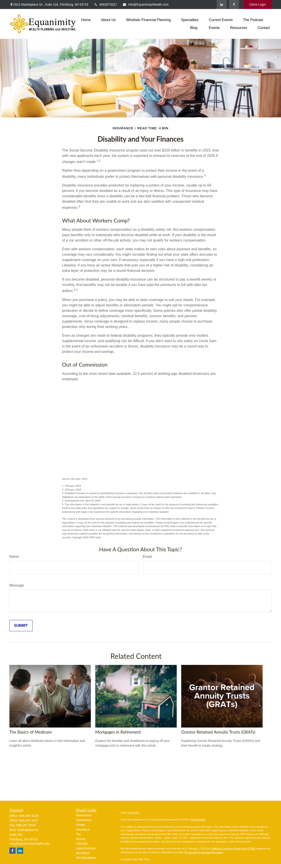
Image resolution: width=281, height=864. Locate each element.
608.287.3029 (29, 816)
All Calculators (86, 858)
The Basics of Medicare (30, 732)
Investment (83, 820)
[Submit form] (21, 625)
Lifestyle (81, 843)
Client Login (257, 4)
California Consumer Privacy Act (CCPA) (233, 848)
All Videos (83, 853)
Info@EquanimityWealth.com (145, 4)
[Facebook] (234, 4)
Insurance (83, 829)
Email (147, 556)
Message (16, 585)
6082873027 (105, 4)
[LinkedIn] (222, 4)
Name (14, 556)
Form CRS (133, 812)
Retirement (83, 815)
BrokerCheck (198, 819)
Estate (80, 825)
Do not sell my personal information (203, 852)
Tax (78, 834)
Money (80, 839)
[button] (86, 20)
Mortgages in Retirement (118, 732)
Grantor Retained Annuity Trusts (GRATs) (218, 732)
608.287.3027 (29, 820)
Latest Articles (86, 848)
